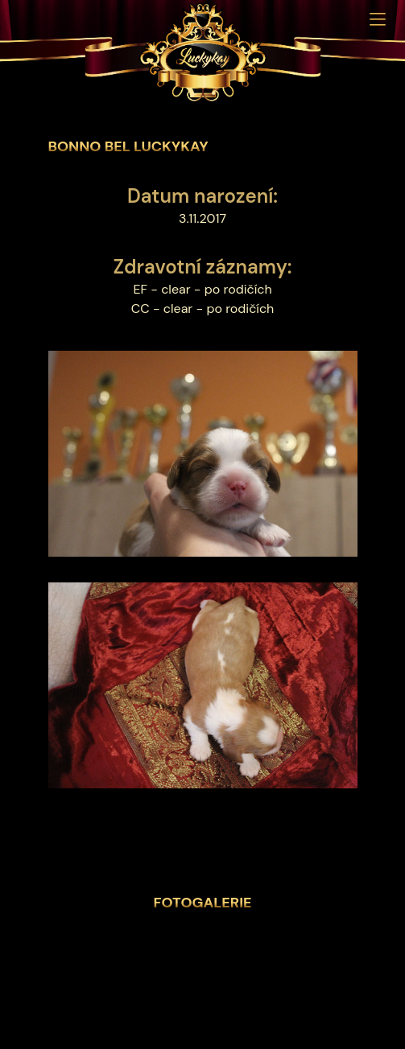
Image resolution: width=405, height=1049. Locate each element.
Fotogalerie (202, 902)
